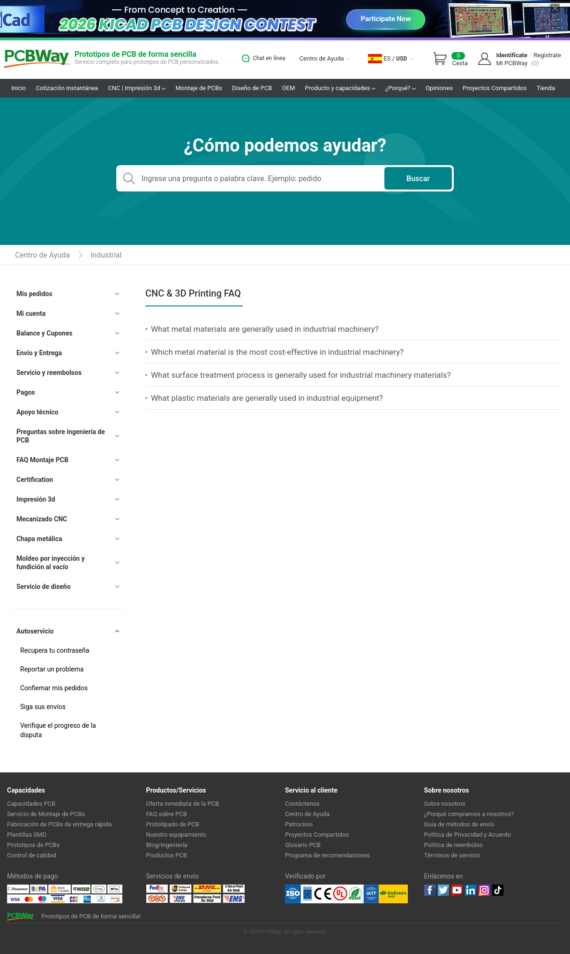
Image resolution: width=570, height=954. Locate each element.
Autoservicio (34, 631)
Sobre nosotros (444, 803)
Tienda (546, 88)
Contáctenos (302, 803)
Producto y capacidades (340, 88)
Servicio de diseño (43, 586)
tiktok (497, 890)
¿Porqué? (400, 88)
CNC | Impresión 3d (136, 88)
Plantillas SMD (26, 834)
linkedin (470, 890)
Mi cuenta (30, 313)
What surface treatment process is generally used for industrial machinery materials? (300, 375)
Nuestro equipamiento (176, 834)
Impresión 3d (35, 499)
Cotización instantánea (67, 88)
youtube (457, 890)
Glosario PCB (303, 844)
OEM (288, 88)
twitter (443, 890)
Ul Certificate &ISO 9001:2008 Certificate (332, 894)
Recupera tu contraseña (54, 650)
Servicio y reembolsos (49, 372)
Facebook (429, 890)
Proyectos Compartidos (494, 88)
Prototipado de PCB (172, 824)
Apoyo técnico (37, 412)
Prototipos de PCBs (33, 844)
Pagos (25, 392)
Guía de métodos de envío (459, 824)
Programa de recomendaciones (327, 855)
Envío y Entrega (39, 353)
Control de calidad (31, 855)
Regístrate (547, 55)
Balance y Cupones (44, 333)
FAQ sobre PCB (166, 813)
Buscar (418, 178)
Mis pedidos (34, 294)
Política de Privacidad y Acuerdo (467, 834)
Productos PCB (166, 855)
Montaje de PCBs (198, 88)
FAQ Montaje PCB (42, 460)
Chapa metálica (39, 538)
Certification (34, 479)
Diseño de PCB (252, 88)
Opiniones (439, 88)
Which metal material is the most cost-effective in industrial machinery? (277, 352)
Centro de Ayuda (324, 58)
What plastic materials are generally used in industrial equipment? (267, 398)
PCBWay (37, 59)
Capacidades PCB (31, 803)
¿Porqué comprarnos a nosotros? (469, 813)
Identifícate (511, 55)
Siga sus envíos (43, 706)
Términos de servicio (452, 855)
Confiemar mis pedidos (54, 688)
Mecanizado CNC (41, 519)
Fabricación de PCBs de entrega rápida (59, 824)
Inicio (18, 88)
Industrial (105, 255)
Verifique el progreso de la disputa (58, 730)
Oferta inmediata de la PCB (182, 803)
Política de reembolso (453, 844)
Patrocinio (299, 824)
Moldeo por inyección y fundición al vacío (50, 563)
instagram (484, 890)
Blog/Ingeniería (167, 844)
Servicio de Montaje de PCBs (46, 813)
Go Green (393, 894)
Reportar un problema (51, 669)
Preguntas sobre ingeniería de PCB (60, 436)
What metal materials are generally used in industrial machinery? (265, 329)
